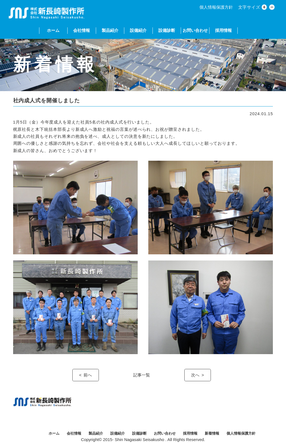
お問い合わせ (195, 30)
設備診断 (166, 30)
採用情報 (223, 30)
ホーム (53, 30)
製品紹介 (110, 30)
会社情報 (81, 30)
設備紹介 (138, 30)
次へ (195, 375)
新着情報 (212, 433)
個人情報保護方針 (216, 7)
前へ (88, 375)
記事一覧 (141, 375)
